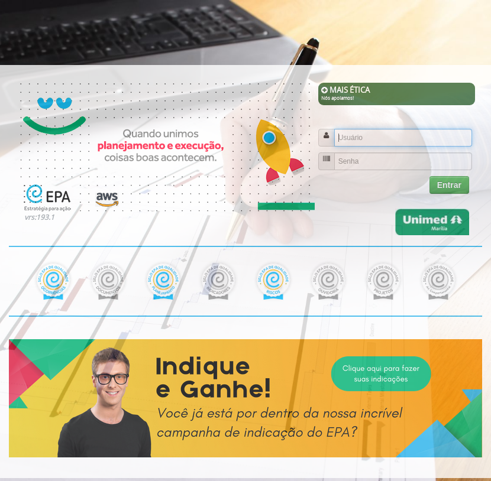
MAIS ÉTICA (396, 93)
